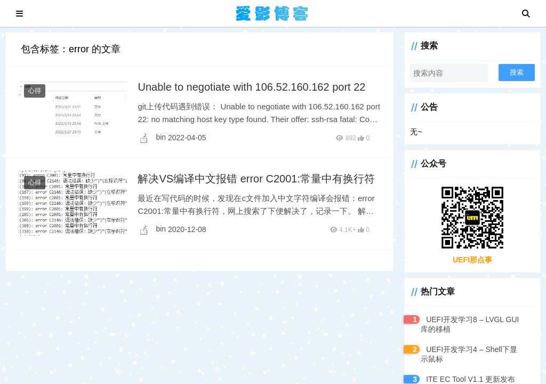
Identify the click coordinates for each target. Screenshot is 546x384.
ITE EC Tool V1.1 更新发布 (470, 379)
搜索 (517, 72)
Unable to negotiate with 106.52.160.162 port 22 (251, 87)
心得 (34, 90)
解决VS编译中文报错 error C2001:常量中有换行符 (256, 179)
